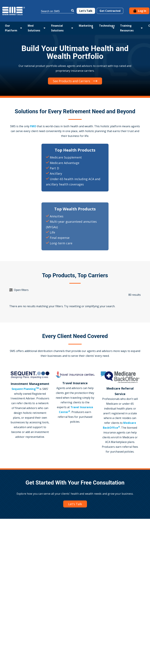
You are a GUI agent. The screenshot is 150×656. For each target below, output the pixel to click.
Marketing (86, 25)
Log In (139, 10)
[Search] (57, 10)
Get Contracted (110, 11)
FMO (33, 126)
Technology (107, 25)
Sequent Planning (25, 389)
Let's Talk (85, 11)
